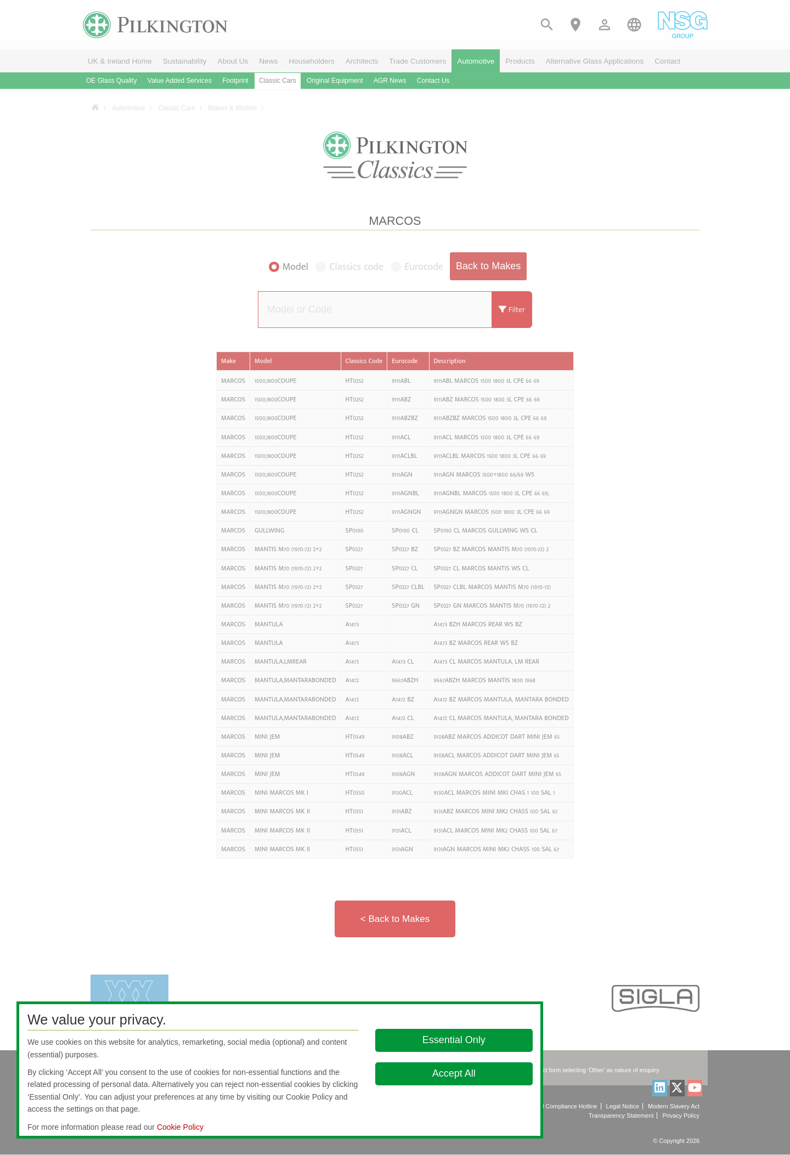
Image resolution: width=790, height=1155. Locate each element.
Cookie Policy (180, 1127)
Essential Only (454, 1039)
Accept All (454, 1073)
